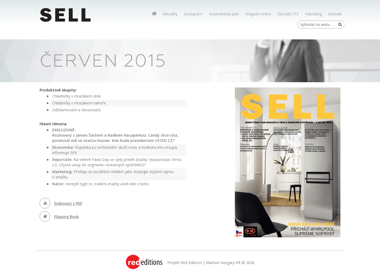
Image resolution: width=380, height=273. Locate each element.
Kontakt (335, 13)
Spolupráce (193, 13)
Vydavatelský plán (224, 13)
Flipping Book (66, 216)
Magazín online (258, 13)
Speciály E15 (288, 13)
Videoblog (313, 13)
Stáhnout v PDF (68, 203)
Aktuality (170, 13)
